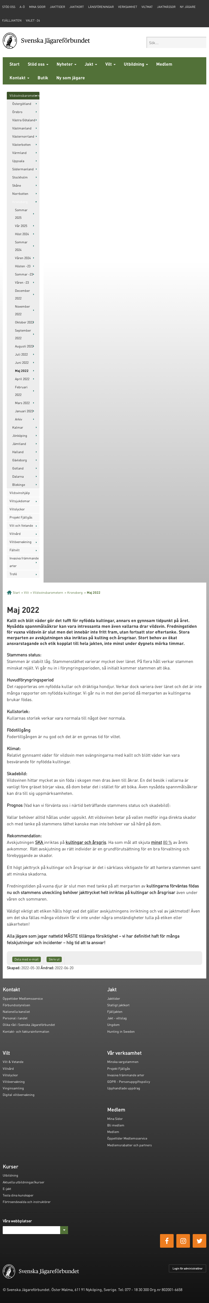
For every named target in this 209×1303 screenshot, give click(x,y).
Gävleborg (19, 460)
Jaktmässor (166, 7)
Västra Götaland (23, 120)
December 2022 (22, 294)
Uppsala (18, 161)
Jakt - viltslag (117, 1018)
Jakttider (57, 7)
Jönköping (19, 436)
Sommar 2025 (21, 214)
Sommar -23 (24, 274)
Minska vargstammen (123, 1062)
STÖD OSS (8, 7)
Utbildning (136, 64)
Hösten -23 (22, 266)
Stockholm (20, 177)
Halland (18, 452)
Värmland (19, 153)
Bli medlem (115, 1125)
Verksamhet (127, 7)
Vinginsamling (13, 1088)
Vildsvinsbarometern (24, 95)
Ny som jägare (70, 77)
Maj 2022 (22, 371)
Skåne (16, 185)
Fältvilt (15, 550)
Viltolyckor (17, 509)
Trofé (13, 574)
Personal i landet (15, 1018)
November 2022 (22, 310)
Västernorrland (23, 136)
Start (15, 64)
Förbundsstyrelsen (16, 1005)
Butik (43, 77)
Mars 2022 (22, 403)
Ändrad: (47, 967)
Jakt (91, 64)
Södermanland (23, 169)
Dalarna (18, 476)
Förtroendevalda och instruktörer (27, 1202)
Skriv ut (54, 959)
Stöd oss (38, 64)
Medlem (164, 64)
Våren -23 (22, 282)
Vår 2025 (21, 226)
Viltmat (147, 7)
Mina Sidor (115, 1119)
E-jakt (7, 1189)
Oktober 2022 (24, 322)
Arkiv (18, 419)
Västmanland (22, 128)
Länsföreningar (101, 7)
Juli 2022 (21, 354)
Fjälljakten (11, 20)
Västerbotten (21, 145)
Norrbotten (20, 194)
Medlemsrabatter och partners (129, 1145)
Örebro (17, 112)
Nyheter (66, 64)
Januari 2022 (24, 411)
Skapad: (13, 967)
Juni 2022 (22, 362)
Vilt (110, 64)
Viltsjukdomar (20, 501)
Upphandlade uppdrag (123, 1088)
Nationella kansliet (16, 1012)
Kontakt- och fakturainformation (26, 1031)
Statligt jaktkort (118, 1005)
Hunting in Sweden (121, 1031)
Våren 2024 (23, 258)
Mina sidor (37, 7)
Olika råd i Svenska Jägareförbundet (29, 1025)
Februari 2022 (21, 391)
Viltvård (15, 534)
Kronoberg (20, 202)
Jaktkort (76, 7)
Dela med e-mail (26, 959)
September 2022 (23, 334)
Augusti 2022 (24, 346)
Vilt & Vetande (13, 1062)
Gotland (18, 468)
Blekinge (18, 485)
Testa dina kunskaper (18, 1195)
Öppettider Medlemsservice (23, 998)
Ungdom (113, 1025)
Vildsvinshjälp (20, 493)
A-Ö (22, 7)
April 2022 (22, 379)
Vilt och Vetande (21, 525)
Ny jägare (188, 7)
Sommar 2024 (21, 246)
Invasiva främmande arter (24, 562)
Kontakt (19, 77)
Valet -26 (33, 20)
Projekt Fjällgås (21, 517)
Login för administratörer (187, 1268)
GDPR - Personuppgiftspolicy (128, 1082)
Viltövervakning (21, 542)
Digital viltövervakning (19, 1095)
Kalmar (17, 427)
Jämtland (19, 444)
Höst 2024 (22, 234)
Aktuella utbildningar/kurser (23, 1182)
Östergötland (21, 104)
